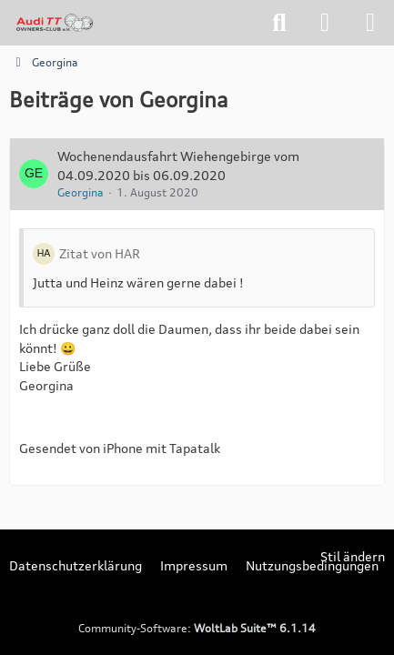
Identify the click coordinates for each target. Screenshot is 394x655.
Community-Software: (197, 628)
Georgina (80, 192)
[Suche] (279, 23)
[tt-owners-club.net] (54, 23)
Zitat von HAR (99, 253)
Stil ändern (352, 556)
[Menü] (370, 23)
